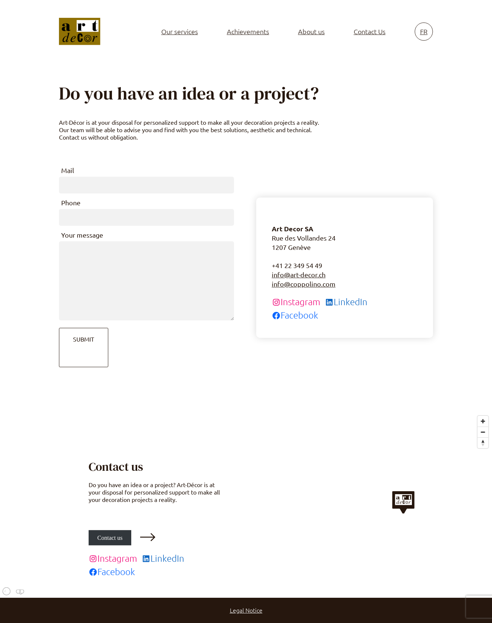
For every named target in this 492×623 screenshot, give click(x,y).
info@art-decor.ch (299, 274)
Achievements (248, 31)
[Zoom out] (483, 432)
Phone (70, 202)
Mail (67, 170)
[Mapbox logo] (18, 591)
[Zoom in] (483, 421)
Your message (82, 235)
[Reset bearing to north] (483, 442)
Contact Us (370, 31)
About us (311, 31)
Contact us (110, 537)
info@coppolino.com (304, 284)
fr (423, 31)
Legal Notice (246, 610)
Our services (179, 31)
